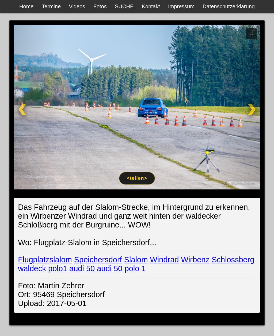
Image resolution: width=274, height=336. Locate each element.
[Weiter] (238, 107)
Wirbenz (195, 259)
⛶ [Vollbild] (251, 33)
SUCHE (124, 6)
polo (132, 268)
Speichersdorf (98, 259)
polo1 (57, 268)
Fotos (100, 6)
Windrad (164, 259)
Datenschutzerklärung (229, 6)
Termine (51, 6)
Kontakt (151, 6)
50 (90, 268)
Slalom (136, 259)
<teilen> (137, 178)
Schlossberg (233, 259)
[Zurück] (36, 107)
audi (76, 268)
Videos (77, 6)
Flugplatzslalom (45, 259)
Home (26, 6)
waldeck (32, 268)
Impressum (181, 6)
